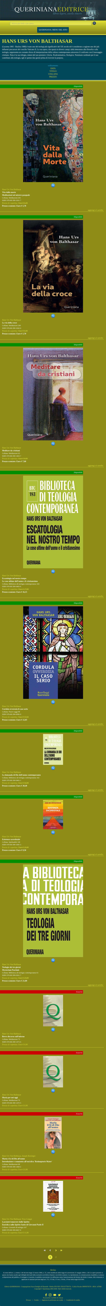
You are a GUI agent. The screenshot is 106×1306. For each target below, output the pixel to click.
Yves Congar (27, 1219)
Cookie (36, 1300)
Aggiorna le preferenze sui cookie (52, 1300)
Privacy (28, 1300)
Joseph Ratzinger (28, 1156)
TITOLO (52, 71)
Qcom (61, 1298)
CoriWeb (53, 1298)
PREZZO (53, 77)
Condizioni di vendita (73, 1300)
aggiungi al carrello (95, 210)
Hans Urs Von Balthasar (11, 189)
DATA (52, 68)
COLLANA (53, 74)
